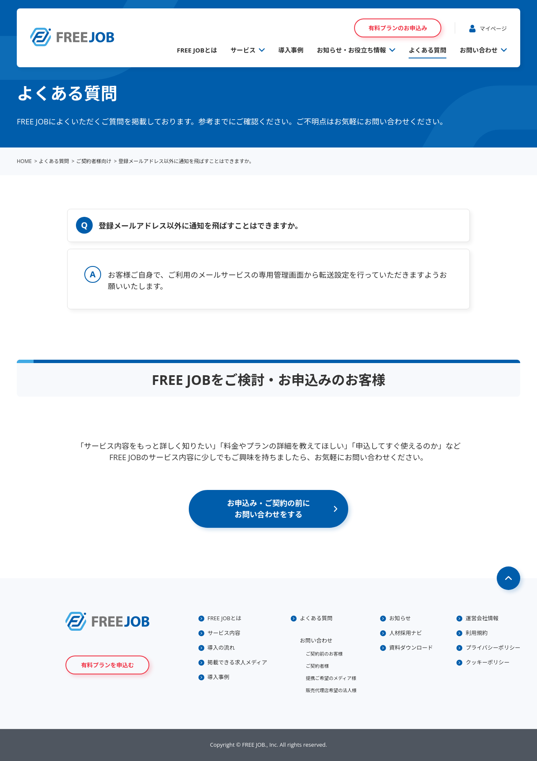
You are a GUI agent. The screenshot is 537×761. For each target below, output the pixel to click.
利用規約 (476, 633)
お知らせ (400, 618)
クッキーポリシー (487, 662)
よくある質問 (427, 50)
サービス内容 (224, 633)
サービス (242, 50)
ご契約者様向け (93, 161)
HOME (24, 161)
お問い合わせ (479, 50)
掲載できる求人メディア (237, 662)
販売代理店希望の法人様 (331, 690)
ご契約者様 (317, 666)
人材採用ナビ (405, 633)
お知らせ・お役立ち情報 (351, 50)
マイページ (493, 28)
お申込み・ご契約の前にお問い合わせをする (268, 508)
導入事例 (290, 50)
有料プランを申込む (107, 665)
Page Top (508, 578)
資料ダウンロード (411, 647)
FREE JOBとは (197, 50)
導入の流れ (221, 647)
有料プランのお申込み (397, 28)
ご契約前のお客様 (324, 653)
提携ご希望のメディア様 (331, 678)
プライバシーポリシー (493, 647)
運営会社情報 (482, 618)
